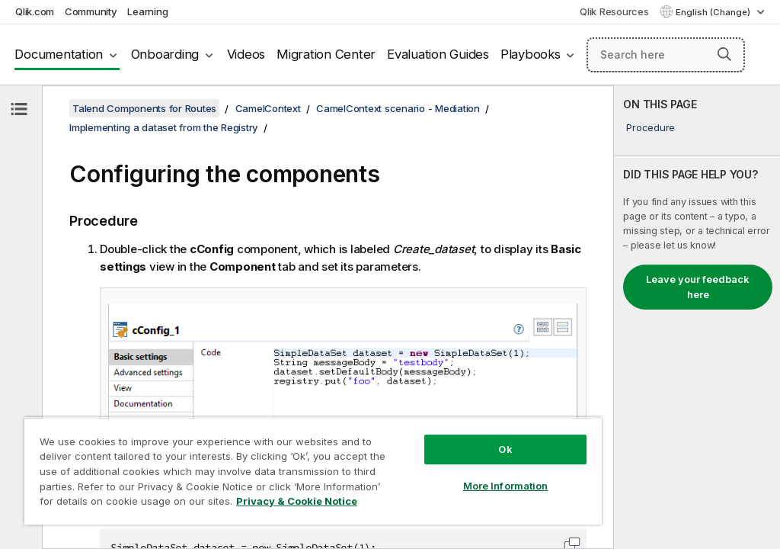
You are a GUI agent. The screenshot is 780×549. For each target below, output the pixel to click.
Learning (147, 11)
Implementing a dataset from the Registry (163, 127)
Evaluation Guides (438, 54)
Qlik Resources (614, 11)
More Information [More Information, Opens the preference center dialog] (505, 486)
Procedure (650, 127)
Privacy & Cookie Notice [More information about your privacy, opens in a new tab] (296, 501)
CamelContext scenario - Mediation (398, 108)
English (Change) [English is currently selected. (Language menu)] (714, 12)
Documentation (58, 54)
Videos (246, 54)
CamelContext (268, 108)
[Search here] (665, 55)
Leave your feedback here (698, 286)
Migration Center (326, 54)
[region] (313, 471)
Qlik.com (34, 11)
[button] (724, 54)
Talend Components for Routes (144, 108)
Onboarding (165, 54)
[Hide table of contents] (19, 109)
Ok (505, 449)
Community (91, 11)
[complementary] (697, 317)
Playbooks (530, 54)
